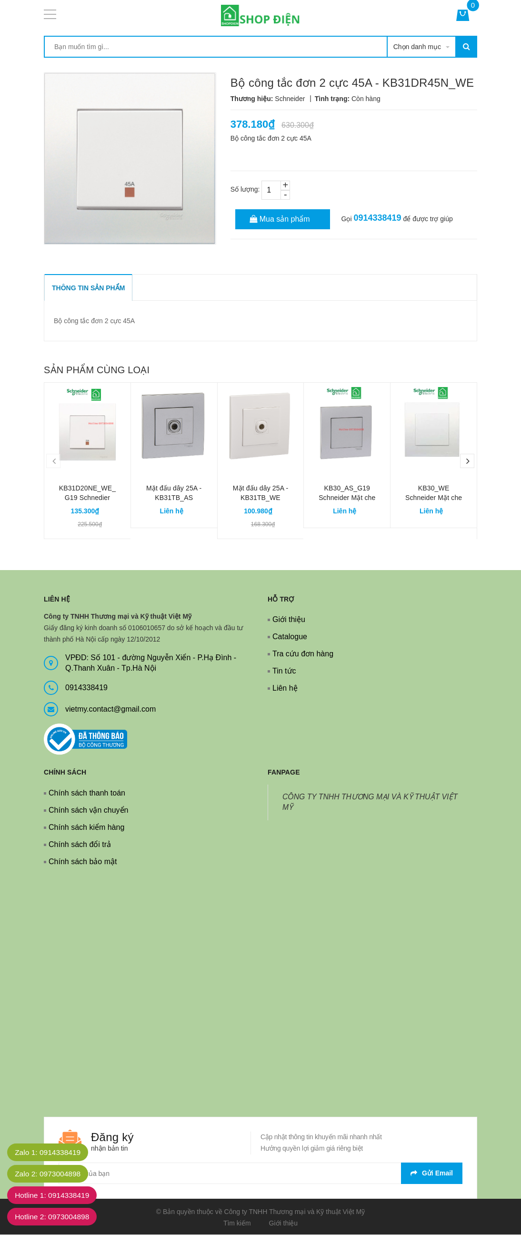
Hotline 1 (54, 1195)
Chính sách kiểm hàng (86, 827)
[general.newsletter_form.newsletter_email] (260, 1173)
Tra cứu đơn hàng (302, 654)
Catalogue (289, 637)
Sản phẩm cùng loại (97, 370)
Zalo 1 (49, 1152)
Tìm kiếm (237, 1223)
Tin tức (284, 671)
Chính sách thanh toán (87, 793)
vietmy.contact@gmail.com (110, 709)
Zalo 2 (49, 1174)
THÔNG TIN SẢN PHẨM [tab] (88, 288)
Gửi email (432, 1173)
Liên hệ (285, 688)
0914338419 (377, 218)
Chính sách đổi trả (80, 844)
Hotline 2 (54, 1217)
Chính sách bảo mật (83, 861)
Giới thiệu (288, 619)
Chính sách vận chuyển (88, 810)
